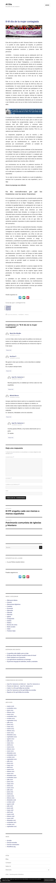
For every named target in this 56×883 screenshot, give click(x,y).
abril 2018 (10, 812)
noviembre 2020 (12, 777)
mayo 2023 (10, 726)
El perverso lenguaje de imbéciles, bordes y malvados (22, 661)
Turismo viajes (11, 631)
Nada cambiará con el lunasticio (16, 657)
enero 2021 (10, 773)
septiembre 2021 (12, 759)
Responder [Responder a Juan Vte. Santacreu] (10, 389)
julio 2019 (10, 789)
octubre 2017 (10, 824)
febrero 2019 (10, 798)
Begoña (9, 692)
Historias (9, 614)
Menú (47, 5)
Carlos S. (9, 688)
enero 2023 (10, 732)
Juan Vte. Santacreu (12, 314)
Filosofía (9, 612)
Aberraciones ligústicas (13, 604)
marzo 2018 (10, 814)
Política (27, 314)
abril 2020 (10, 785)
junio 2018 (10, 808)
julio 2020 (10, 779)
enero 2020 (10, 787)
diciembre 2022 (11, 734)
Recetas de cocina (12, 624)
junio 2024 (10, 710)
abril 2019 (10, 794)
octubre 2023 (11, 718)
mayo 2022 (10, 743)
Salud (8, 629)
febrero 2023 (10, 730)
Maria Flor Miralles (15, 333)
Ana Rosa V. (13, 356)
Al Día (9, 4)
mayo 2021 (10, 765)
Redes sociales (11, 626)
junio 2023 (10, 724)
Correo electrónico (12, 484)
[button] (49, 880)
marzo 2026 (10, 706)
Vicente (9, 686)
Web (7, 490)
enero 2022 (10, 751)
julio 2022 (10, 741)
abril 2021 (10, 767)
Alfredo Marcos (14, 395)
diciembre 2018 (11, 800)
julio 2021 (10, 761)
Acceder (9, 840)
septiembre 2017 (12, 826)
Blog (7, 859)
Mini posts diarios (12, 600)
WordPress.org (11, 846)
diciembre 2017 (11, 820)
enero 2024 (10, 714)
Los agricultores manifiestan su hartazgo (19, 659)
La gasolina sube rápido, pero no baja (17, 653)
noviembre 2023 (11, 716)
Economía (10, 608)
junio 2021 (10, 763)
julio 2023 (10, 722)
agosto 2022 (10, 739)
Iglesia (9, 616)
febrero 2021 (10, 771)
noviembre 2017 (11, 822)
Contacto (8, 862)
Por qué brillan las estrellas (22, 688)
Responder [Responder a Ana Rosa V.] (8, 370)
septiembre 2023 (12, 720)
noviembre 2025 (12, 708)
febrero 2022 (11, 749)
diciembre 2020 (11, 775)
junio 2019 (10, 792)
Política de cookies (6, 880)
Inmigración (10, 618)
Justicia (9, 620)
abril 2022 (10, 745)
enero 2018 (10, 818)
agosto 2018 (10, 804)
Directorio (8, 869)
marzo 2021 (10, 769)
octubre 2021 (11, 757)
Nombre (9, 478)
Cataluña (9, 606)
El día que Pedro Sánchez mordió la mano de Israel (21, 655)
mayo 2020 (10, 783)
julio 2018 (10, 806)
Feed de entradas (12, 842)
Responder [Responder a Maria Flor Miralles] (8, 350)
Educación (10, 610)
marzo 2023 (10, 728)
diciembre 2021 (11, 753)
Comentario (10, 457)
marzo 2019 (10, 796)
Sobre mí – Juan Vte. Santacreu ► (30, 684)
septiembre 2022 (12, 736)
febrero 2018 (10, 816)
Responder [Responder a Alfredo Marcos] (8, 416)
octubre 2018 (11, 802)
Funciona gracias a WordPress (17, 874)
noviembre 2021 (11, 755)
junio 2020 (10, 781)
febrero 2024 (11, 712)
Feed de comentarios (13, 844)
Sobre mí (8, 866)
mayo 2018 (10, 810)
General (9, 602)
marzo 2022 (10, 747)
